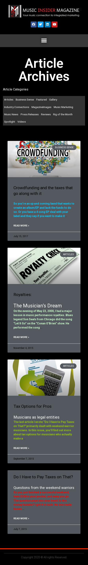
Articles (8, 99)
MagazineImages (41, 107)
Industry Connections (16, 107)
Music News (11, 114)
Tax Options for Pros (32, 406)
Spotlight (9, 121)
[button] (44, 40)
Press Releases (30, 114)
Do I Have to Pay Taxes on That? (43, 477)
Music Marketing (63, 107)
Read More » (21, 225)
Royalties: (22, 294)
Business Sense (25, 99)
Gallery (53, 99)
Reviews (46, 114)
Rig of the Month (63, 114)
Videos (21, 121)
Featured (41, 99)
